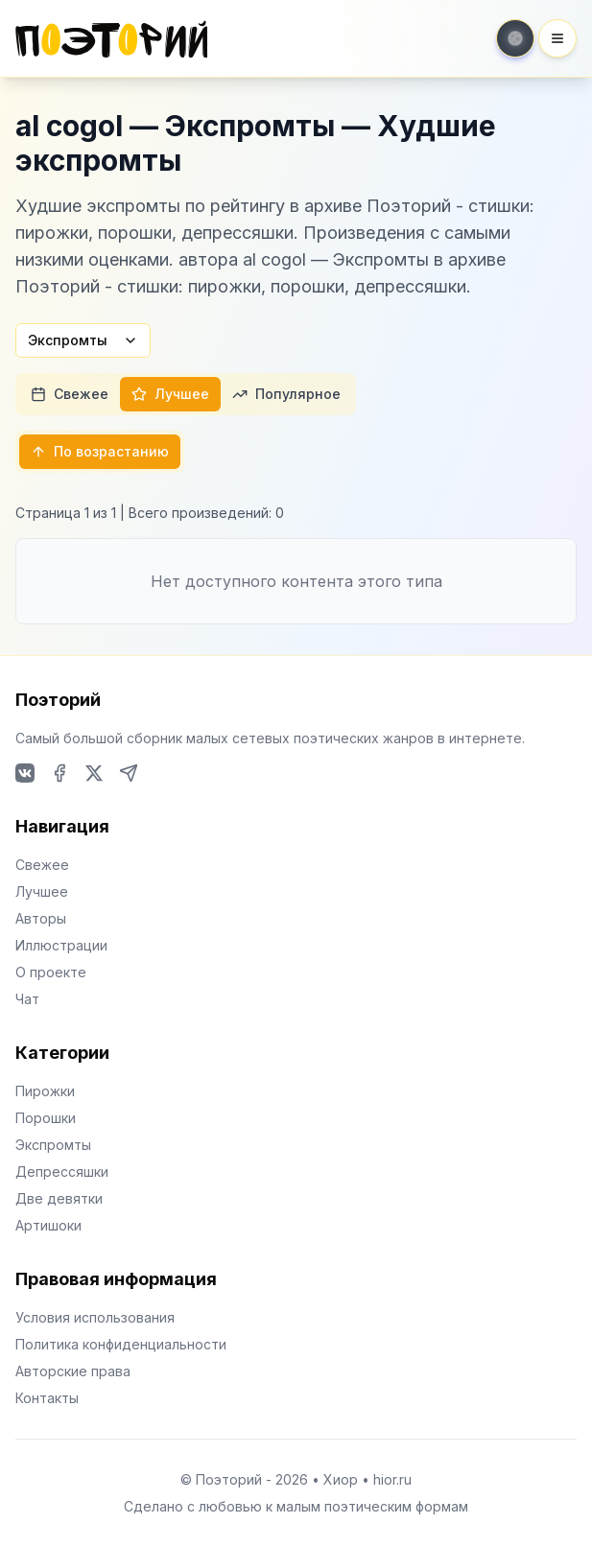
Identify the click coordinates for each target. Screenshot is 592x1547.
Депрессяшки (61, 1171)
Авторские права (72, 1371)
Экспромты (83, 340)
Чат (27, 999)
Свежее (69, 394)
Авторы (40, 918)
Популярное (286, 394)
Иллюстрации (61, 945)
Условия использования (95, 1317)
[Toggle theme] (515, 38)
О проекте (50, 972)
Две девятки (59, 1198)
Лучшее (170, 394)
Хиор (340, 1479)
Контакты (47, 1398)
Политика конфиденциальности (120, 1344)
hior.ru (392, 1479)
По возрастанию (100, 451)
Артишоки (48, 1225)
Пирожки (45, 1091)
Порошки (45, 1118)
